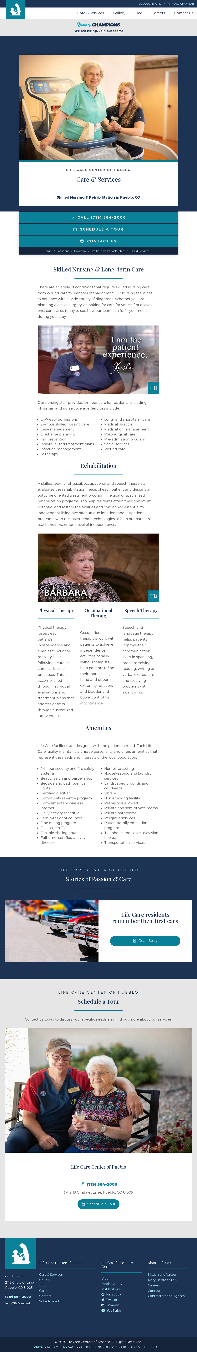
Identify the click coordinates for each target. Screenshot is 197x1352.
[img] (72, 217)
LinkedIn (110, 1305)
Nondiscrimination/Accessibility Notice (130, 1347)
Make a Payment (180, 3)
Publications (110, 1289)
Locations (63, 250)
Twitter (109, 1300)
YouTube (111, 1310)
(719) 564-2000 (18, 1297)
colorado (80, 250)
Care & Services (90, 13)
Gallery (119, 13)
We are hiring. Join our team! (98, 27)
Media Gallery (112, 1284)
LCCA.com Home (148, 3)
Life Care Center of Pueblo (107, 250)
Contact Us (183, 13)
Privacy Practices (78, 1347)
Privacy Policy (46, 1347)
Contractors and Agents (166, 1296)
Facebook (111, 1294)
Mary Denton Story (162, 1280)
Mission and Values (162, 1274)
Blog (139, 13)
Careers (158, 13)
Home (48, 250)
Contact (45, 1296)
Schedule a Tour (98, 229)
